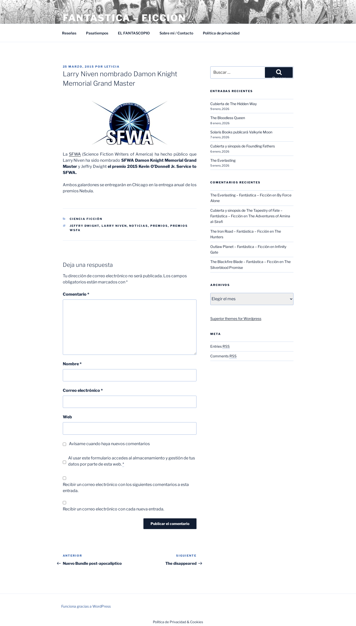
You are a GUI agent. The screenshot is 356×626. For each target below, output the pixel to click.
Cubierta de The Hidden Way (233, 104)
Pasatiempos (97, 33)
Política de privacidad (221, 33)
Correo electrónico (83, 390)
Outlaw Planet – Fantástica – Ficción (239, 246)
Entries (220, 346)
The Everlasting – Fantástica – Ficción (241, 195)
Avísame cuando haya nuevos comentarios (109, 443)
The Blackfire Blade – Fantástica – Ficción (244, 261)
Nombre (72, 363)
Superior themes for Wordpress (235, 318)
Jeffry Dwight (84, 226)
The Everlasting (223, 160)
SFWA (75, 154)
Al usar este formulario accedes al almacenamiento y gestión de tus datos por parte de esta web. (131, 461)
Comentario (76, 294)
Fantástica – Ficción (124, 17)
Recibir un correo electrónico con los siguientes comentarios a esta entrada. (126, 487)
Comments (223, 356)
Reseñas (69, 33)
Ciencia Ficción (86, 219)
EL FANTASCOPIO (134, 33)
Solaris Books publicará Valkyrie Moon (241, 132)
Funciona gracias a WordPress (86, 606)
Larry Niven (114, 226)
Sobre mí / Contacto (176, 33)
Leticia (112, 66)
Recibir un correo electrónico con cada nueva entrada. (113, 509)
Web (67, 417)
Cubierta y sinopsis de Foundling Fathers (242, 146)
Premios (159, 226)
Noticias (138, 226)
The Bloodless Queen (227, 118)
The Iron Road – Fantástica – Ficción (239, 231)
